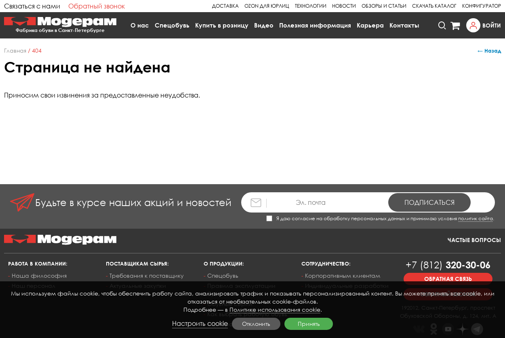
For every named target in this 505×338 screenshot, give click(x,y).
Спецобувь (172, 25)
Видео (264, 25)
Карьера (370, 25)
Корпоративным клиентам (342, 275)
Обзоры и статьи (384, 6)
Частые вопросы (474, 239)
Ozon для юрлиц (266, 6)
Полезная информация (315, 25)
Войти (491, 25)
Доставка (225, 6)
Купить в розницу (221, 25)
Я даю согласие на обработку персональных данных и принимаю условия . (380, 218)
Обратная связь (448, 278)
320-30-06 (448, 264)
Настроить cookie (200, 323)
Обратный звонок (96, 6)
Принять (309, 323)
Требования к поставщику (146, 275)
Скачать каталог (434, 6)
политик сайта (475, 218)
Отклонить (256, 323)
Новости (344, 6)
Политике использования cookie (274, 309)
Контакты (404, 25)
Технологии (310, 6)
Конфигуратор (481, 6)
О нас (139, 25)
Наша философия (39, 275)
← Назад (489, 50)
